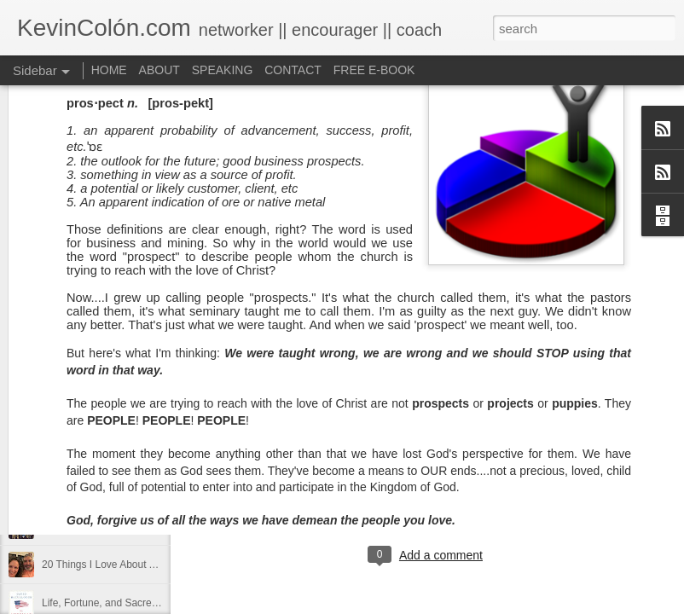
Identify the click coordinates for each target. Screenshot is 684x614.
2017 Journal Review (89, 488)
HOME (109, 70)
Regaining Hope (78, 526)
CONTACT (293, 70)
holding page (501, 485)
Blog (373, 485)
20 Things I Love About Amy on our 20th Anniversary (161, 565)
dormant (413, 485)
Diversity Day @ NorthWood (106, 449)
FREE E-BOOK (374, 70)
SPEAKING (222, 70)
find (451, 485)
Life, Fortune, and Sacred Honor (115, 603)
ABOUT (159, 70)
